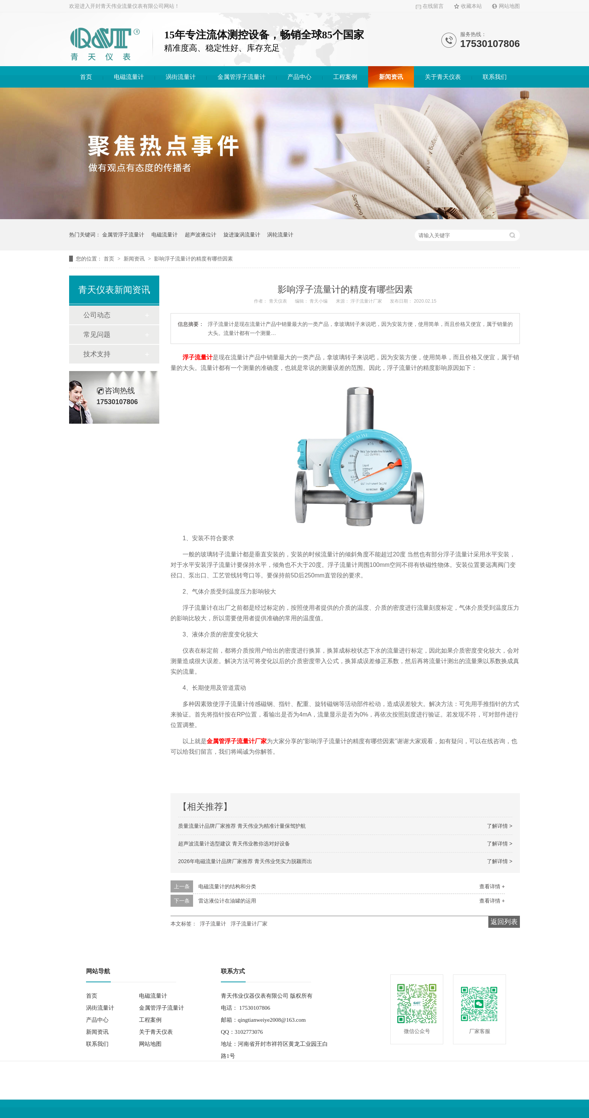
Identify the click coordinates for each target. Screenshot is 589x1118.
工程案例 (345, 77)
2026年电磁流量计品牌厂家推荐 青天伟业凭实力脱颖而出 (245, 861)
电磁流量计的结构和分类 (227, 886)
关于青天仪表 (443, 77)
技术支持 (96, 354)
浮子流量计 (198, 357)
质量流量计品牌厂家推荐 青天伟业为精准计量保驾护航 (242, 826)
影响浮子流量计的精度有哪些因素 (193, 259)
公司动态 (96, 315)
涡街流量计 (181, 77)
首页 (86, 77)
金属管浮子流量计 (241, 77)
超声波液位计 (200, 235)
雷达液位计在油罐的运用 (227, 901)
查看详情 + (492, 886)
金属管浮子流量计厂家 (237, 741)
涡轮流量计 (280, 235)
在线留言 (433, 6)
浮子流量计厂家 (249, 924)
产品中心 (299, 77)
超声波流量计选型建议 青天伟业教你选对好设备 (234, 844)
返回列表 (504, 922)
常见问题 (96, 334)
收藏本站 (471, 6)
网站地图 (509, 6)
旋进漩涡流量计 (242, 235)
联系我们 (495, 77)
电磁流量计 (129, 77)
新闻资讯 (391, 77)
